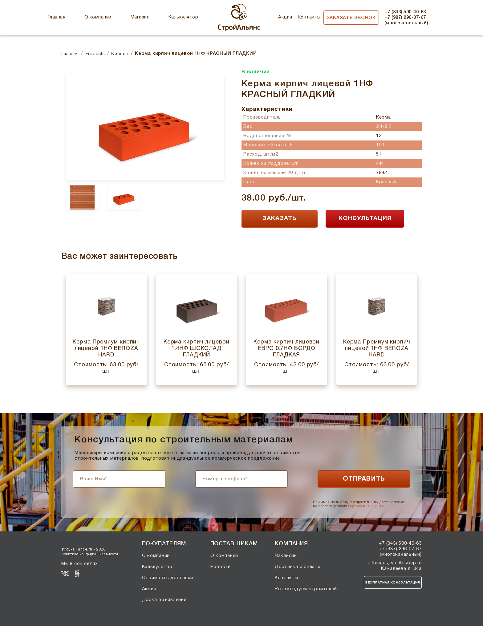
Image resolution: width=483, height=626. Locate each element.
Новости (220, 567)
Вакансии (286, 556)
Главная (56, 17)
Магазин (140, 17)
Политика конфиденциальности (89, 554)
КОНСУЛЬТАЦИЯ (365, 218)
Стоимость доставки (167, 578)
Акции (285, 17)
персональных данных (367, 506)
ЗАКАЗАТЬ (279, 218)
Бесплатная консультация (392, 582)
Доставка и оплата (298, 567)
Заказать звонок (351, 18)
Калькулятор (183, 17)
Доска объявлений (164, 600)
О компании (98, 17)
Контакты (309, 17)
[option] (145, 127)
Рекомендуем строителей (306, 589)
